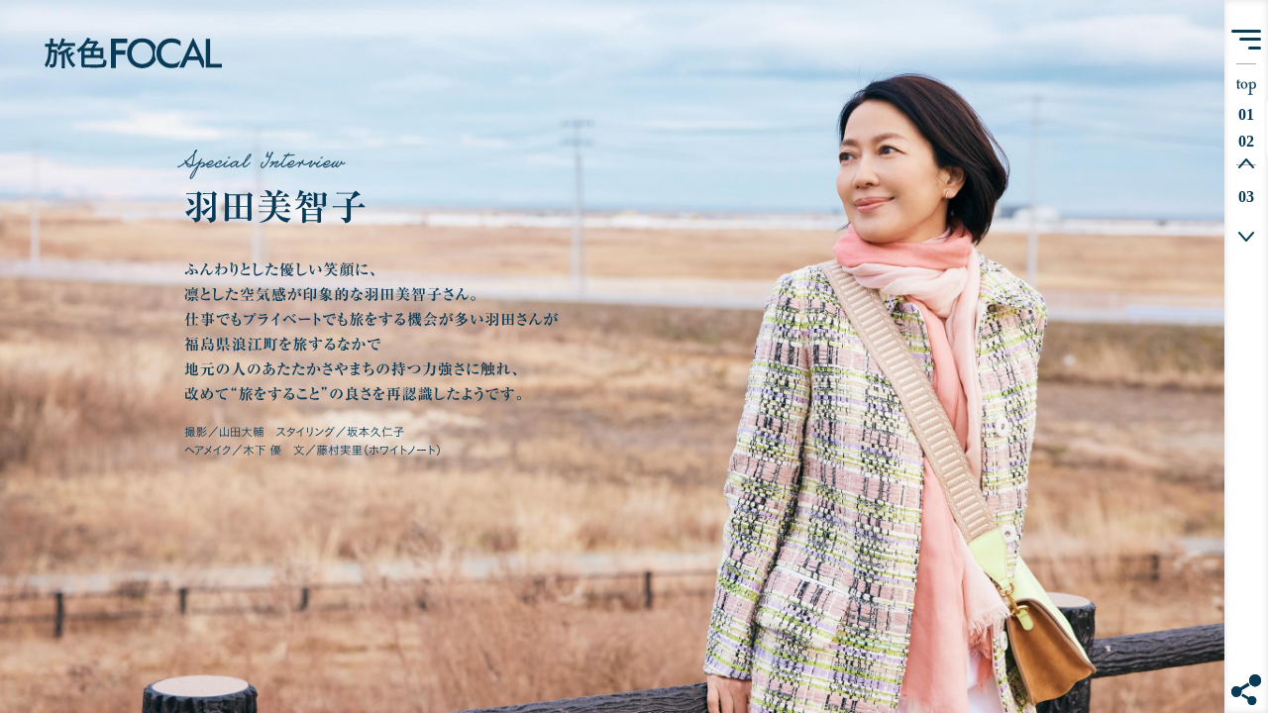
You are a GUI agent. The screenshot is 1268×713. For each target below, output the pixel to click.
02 (1251, 141)
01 (1251, 114)
